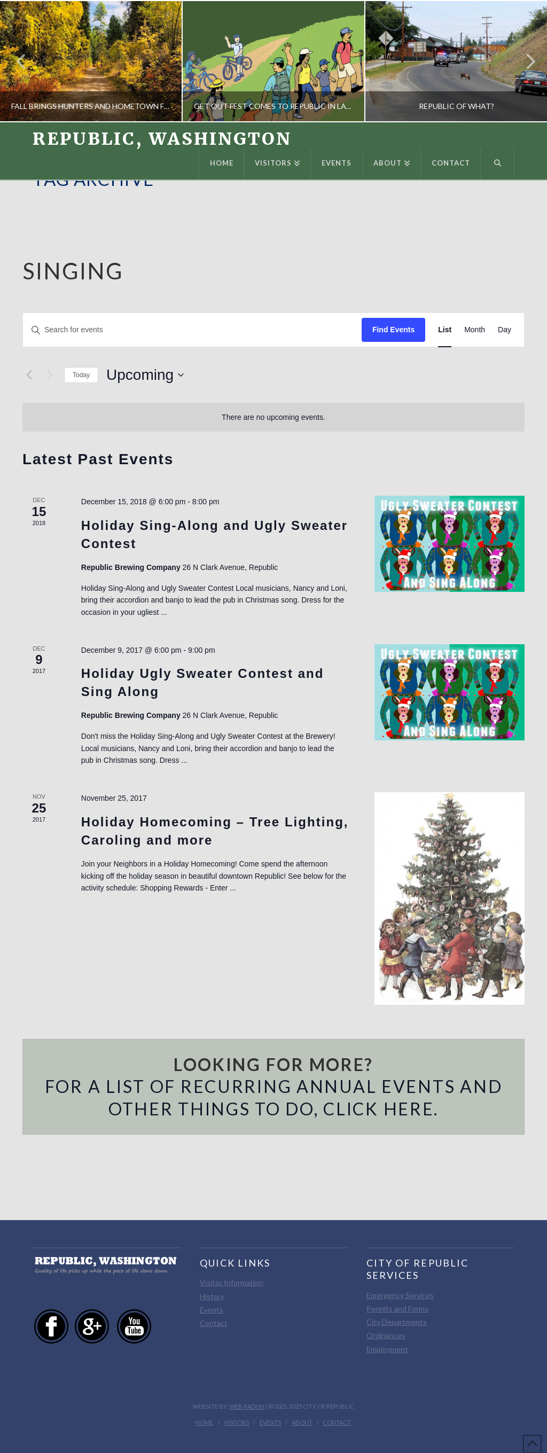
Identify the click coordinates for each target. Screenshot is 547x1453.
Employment (387, 1349)
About (302, 1422)
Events (211, 1309)
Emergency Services (400, 1295)
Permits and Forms (397, 1308)
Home (204, 1422)
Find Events (393, 329)
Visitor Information (231, 1282)
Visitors (236, 1422)
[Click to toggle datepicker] (145, 375)
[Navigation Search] (497, 163)
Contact (214, 1322)
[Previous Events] (28, 375)
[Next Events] (49, 375)
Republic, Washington (162, 138)
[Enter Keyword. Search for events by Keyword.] (192, 330)
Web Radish (246, 1406)
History (212, 1296)
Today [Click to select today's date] (81, 375)
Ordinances (385, 1335)
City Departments (396, 1321)
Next (524, 61)
